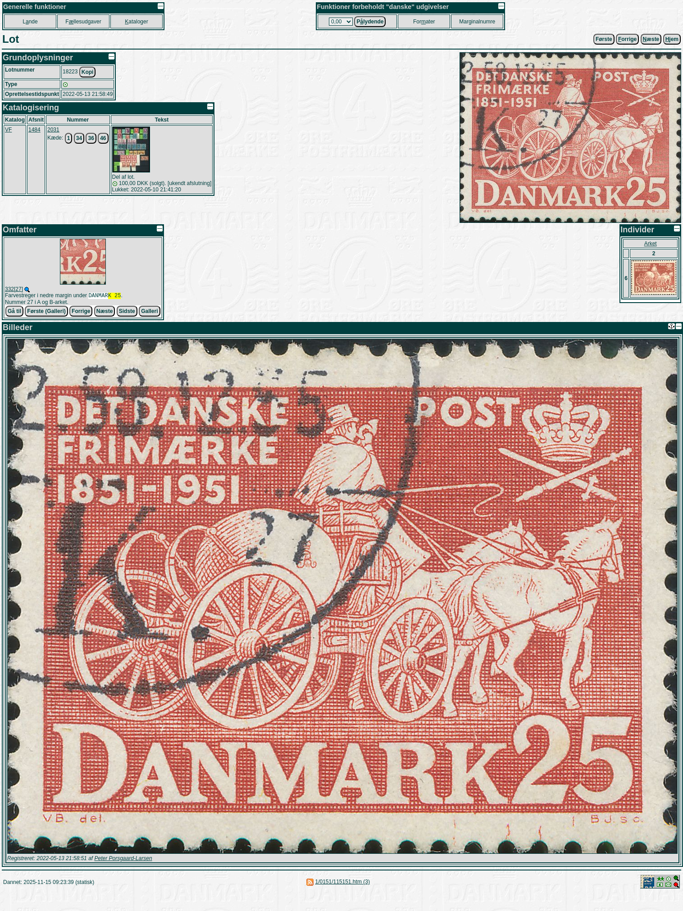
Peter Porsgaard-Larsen (123, 859)
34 (79, 138)
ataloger (136, 21)
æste (651, 39)
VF (8, 130)
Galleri (149, 312)
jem (671, 39)
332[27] (14, 289)
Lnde (30, 21)
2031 (53, 130)
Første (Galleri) (46, 312)
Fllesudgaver (83, 21)
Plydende (369, 21)
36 (91, 138)
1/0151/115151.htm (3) (342, 882)
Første (604, 39)
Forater (424, 21)
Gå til (14, 312)
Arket (650, 243)
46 (103, 138)
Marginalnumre (477, 21)
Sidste (127, 312)
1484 (34, 130)
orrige (627, 39)
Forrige (81, 312)
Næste (104, 312)
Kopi (88, 72)
